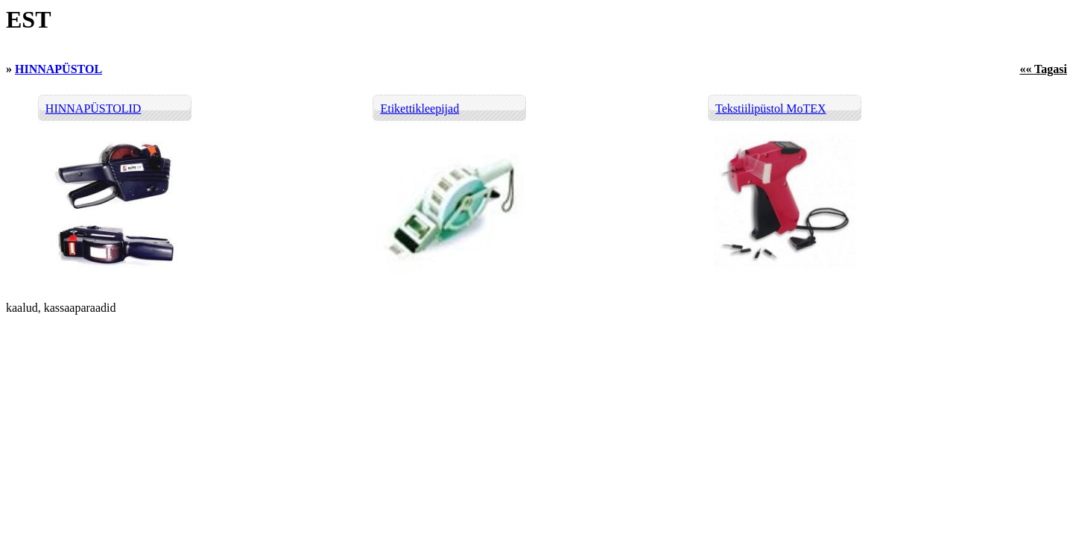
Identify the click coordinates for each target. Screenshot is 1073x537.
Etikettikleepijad (419, 108)
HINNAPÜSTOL (58, 69)
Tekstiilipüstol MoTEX (770, 108)
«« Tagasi (1043, 69)
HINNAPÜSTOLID (93, 108)
